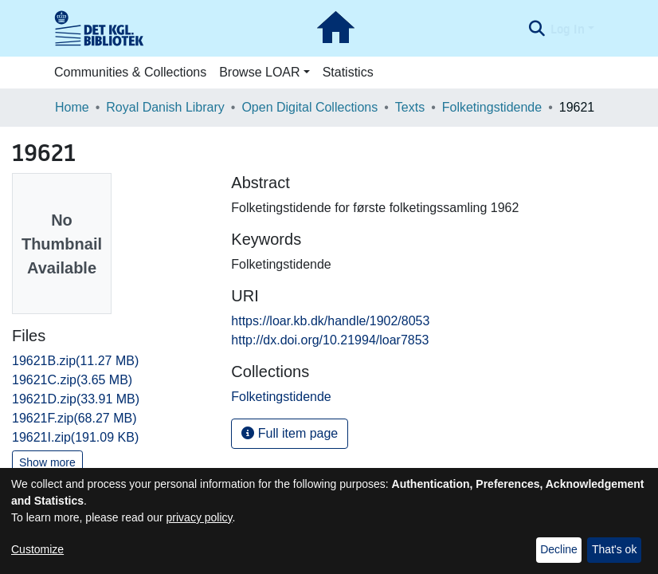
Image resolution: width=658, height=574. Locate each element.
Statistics (348, 72)
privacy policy (199, 517)
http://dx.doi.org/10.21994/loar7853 (330, 340)
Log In (567, 28)
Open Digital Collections (309, 107)
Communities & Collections (130, 72)
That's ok (614, 549)
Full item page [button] (289, 433)
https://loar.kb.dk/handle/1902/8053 (330, 321)
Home (72, 107)
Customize (37, 549)
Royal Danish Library (165, 107)
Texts (410, 107)
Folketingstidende (492, 107)
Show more (47, 462)
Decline (559, 549)
